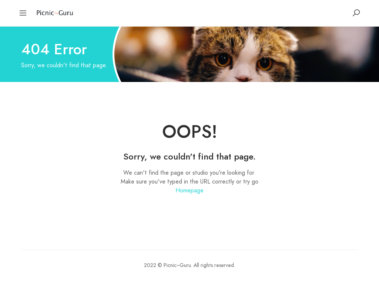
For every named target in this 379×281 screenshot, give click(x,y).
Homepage (189, 190)
